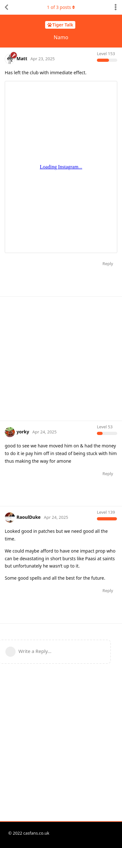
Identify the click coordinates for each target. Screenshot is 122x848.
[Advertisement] (61, 358)
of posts (61, 7)
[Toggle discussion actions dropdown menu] (115, 7)
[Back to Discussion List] (6, 7)
